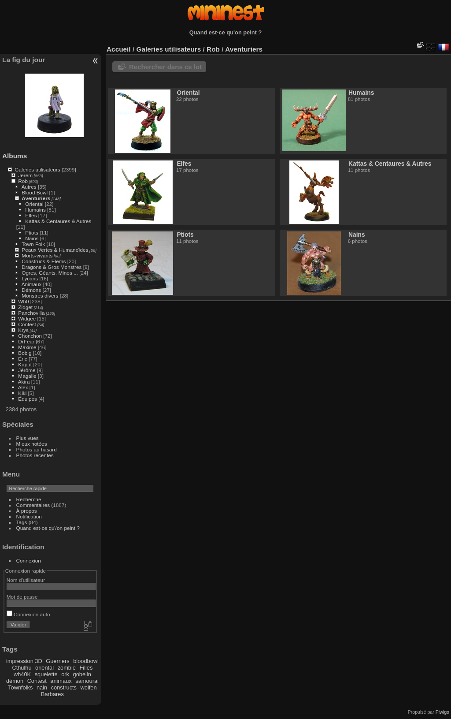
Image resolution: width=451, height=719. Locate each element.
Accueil (119, 49)
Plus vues (27, 438)
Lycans (30, 278)
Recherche (28, 499)
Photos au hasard (36, 449)
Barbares (52, 694)
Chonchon (30, 336)
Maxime (27, 347)
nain (42, 687)
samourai (87, 681)
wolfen (89, 687)
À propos (26, 511)
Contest (27, 324)
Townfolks (20, 687)
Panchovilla (31, 313)
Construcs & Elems (44, 261)
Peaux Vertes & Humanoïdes (55, 250)
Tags (21, 522)
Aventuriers (36, 198)
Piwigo (442, 712)
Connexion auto (28, 614)
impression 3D (24, 661)
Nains (31, 238)
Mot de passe (22, 597)
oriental (44, 667)
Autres (29, 187)
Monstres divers (40, 295)
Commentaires (33, 505)
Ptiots (31, 232)
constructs (64, 687)
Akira (24, 381)
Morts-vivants (37, 255)
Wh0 (23, 301)
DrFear (26, 341)
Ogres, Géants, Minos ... (50, 273)
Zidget (25, 307)
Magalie (27, 376)
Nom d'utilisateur (26, 580)
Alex (23, 387)
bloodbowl (86, 661)
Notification (29, 516)
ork (65, 674)
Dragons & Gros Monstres (51, 267)
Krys (23, 330)
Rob (23, 181)
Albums (14, 156)
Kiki (22, 393)
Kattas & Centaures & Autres (58, 221)
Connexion (28, 560)
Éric (22, 358)
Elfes (31, 215)
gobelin (82, 674)
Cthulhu (21, 667)
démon (14, 681)
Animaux (32, 284)
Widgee (27, 318)
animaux (60, 681)
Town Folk (33, 244)
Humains (35, 209)
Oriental (34, 204)
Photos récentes (35, 455)
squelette (46, 674)
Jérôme (26, 370)
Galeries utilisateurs (37, 169)
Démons (31, 290)
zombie (67, 667)
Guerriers (57, 661)
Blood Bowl (35, 192)
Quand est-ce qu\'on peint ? (48, 528)
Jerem (25, 175)
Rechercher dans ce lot (165, 67)
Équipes (27, 399)
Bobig (24, 353)
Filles (85, 667)
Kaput (25, 364)
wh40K (22, 674)
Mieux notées (31, 444)
